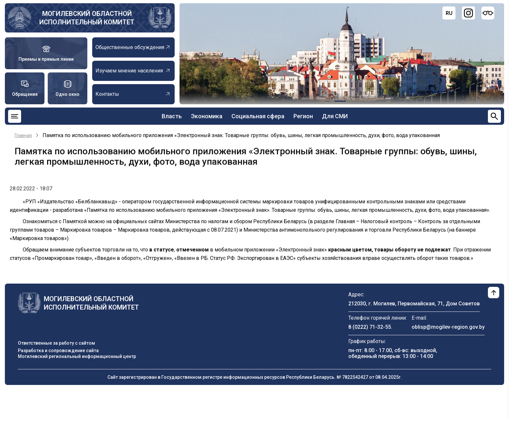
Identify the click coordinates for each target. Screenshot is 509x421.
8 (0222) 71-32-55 (369, 327)
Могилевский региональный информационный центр (77, 356)
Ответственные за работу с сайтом (56, 343)
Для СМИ (335, 116)
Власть (172, 116)
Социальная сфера (257, 116)
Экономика (206, 116)
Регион (303, 116)
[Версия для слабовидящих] (487, 12)
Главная (23, 135)
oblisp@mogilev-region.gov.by (448, 327)
